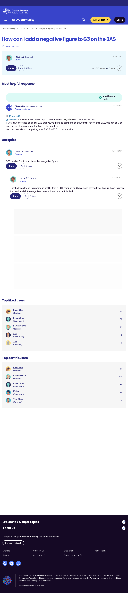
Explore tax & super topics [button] (64, 522)
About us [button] (64, 528)
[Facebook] (5, 563)
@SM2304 (11, 119)
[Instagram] (18, 563)
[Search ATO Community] (83, 20)
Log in (120, 20)
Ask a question (100, 20)
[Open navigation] (6, 20)
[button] (119, 68)
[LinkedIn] (11, 563)
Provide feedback (13, 543)
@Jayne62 (14, 116)
